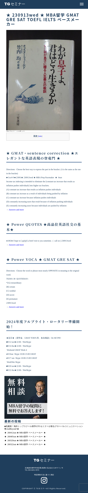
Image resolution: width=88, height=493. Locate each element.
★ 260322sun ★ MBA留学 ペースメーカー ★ (25, 444)
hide (40, 136)
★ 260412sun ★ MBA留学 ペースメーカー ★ (25, 433)
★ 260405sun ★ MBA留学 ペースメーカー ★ (25, 436)
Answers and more (16, 210)
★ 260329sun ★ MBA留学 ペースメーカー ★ (25, 440)
